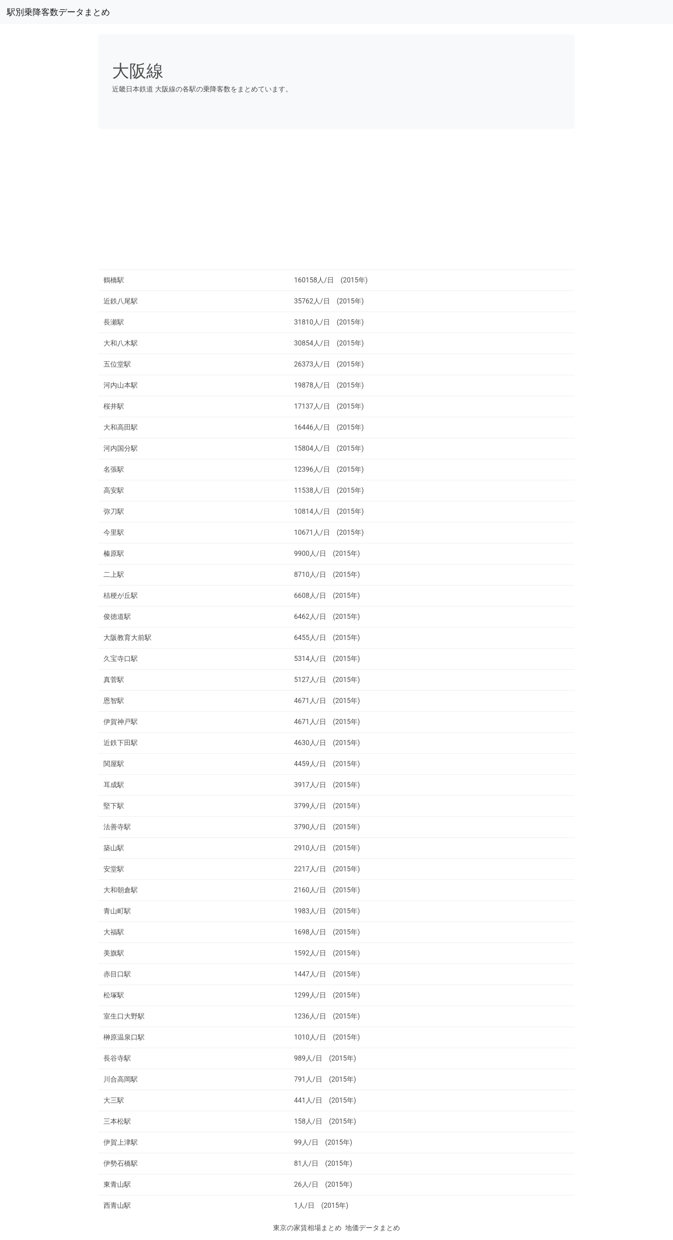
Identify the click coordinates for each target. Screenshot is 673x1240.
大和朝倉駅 (120, 890)
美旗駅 (113, 953)
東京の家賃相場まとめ (307, 1228)
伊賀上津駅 (120, 1142)
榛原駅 (113, 553)
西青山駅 (117, 1205)
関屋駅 (113, 764)
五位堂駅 (117, 364)
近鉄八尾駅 (120, 301)
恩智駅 (113, 701)
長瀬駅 (113, 322)
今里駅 (113, 532)
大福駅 (113, 932)
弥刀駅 (113, 511)
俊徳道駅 (117, 616)
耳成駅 (113, 785)
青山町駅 (117, 911)
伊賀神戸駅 (120, 722)
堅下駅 (113, 806)
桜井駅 (113, 406)
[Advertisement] (336, 202)
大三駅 (113, 1100)
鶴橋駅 (113, 280)
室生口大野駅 (124, 1016)
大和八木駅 (120, 343)
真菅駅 (113, 680)
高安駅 (113, 490)
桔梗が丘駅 (120, 595)
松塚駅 (113, 995)
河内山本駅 (120, 385)
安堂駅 (113, 869)
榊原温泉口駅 (124, 1037)
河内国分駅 (120, 448)
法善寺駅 (117, 827)
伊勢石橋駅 (120, 1163)
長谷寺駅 (117, 1058)
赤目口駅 (117, 974)
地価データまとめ (372, 1228)
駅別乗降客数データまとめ (58, 12)
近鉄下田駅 (120, 743)
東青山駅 (117, 1184)
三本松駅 (117, 1121)
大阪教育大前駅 (127, 638)
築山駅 (113, 848)
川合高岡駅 (120, 1079)
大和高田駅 (120, 427)
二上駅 (113, 574)
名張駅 (113, 469)
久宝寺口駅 (120, 659)
